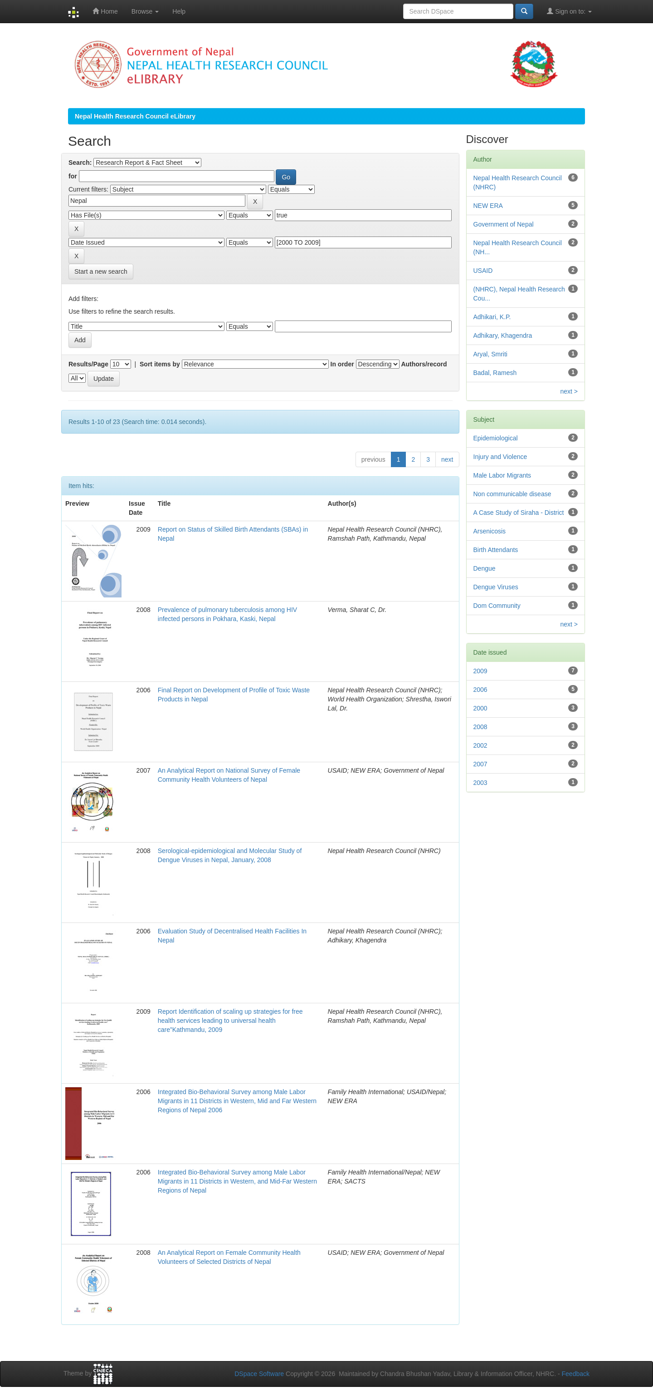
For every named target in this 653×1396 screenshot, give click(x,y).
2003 (480, 782)
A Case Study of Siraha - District (518, 512)
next (447, 459)
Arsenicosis (489, 531)
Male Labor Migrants (502, 475)
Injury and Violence (500, 456)
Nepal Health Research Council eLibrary (135, 116)
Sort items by (160, 364)
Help (178, 11)
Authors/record (424, 364)
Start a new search (100, 271)
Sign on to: (569, 11)
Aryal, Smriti (490, 354)
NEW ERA (488, 205)
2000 (480, 708)
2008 (480, 726)
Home (105, 11)
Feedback (576, 1373)
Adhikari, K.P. (492, 317)
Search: (80, 162)
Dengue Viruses (495, 587)
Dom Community (497, 605)
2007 (480, 764)
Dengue (484, 568)
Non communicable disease (512, 494)
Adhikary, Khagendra (502, 335)
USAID (483, 270)
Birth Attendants (495, 549)
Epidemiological (495, 438)
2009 (480, 671)
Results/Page (88, 364)
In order (342, 364)
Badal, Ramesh (495, 372)
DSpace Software (259, 1373)
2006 (480, 689)
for (72, 176)
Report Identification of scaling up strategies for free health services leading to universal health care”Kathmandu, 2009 (230, 1020)
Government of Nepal (503, 224)
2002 (480, 745)
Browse (145, 11)
